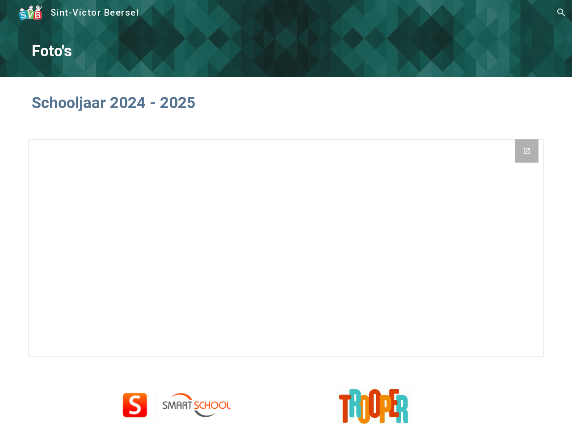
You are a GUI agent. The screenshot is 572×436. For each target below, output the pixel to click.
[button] (561, 12)
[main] (286, 51)
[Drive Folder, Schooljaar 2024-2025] (286, 248)
